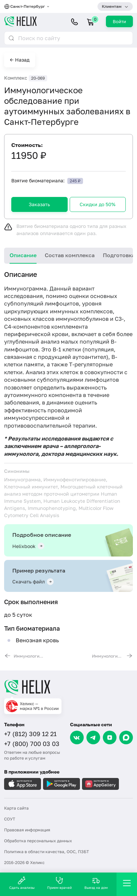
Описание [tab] (23, 255)
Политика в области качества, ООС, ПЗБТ (46, 851)
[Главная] (68, 687)
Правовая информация (27, 829)
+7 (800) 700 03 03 (31, 743)
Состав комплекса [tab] (70, 255)
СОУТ (9, 819)
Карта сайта (16, 808)
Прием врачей (59, 883)
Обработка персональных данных (38, 840)
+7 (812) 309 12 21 (30, 733)
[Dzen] (110, 737)
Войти (119, 21)
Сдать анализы (22, 883)
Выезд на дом (96, 883)
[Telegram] (93, 737)
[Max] (126, 737)
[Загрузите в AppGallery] (100, 784)
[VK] (77, 737)
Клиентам (112, 6)
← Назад (19, 60)
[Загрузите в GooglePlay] (61, 784)
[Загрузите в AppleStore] (22, 784)
